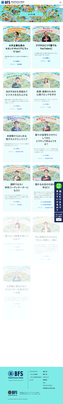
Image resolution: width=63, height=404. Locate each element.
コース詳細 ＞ (16, 61)
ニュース (31, 379)
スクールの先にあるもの (35, 377)
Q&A (44, 382)
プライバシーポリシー (48, 385)
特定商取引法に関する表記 (49, 388)
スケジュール (46, 377)
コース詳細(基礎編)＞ (46, 205)
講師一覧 (45, 374)
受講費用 (45, 379)
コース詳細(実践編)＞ (46, 207)
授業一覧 (45, 371)
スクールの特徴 (33, 374)
